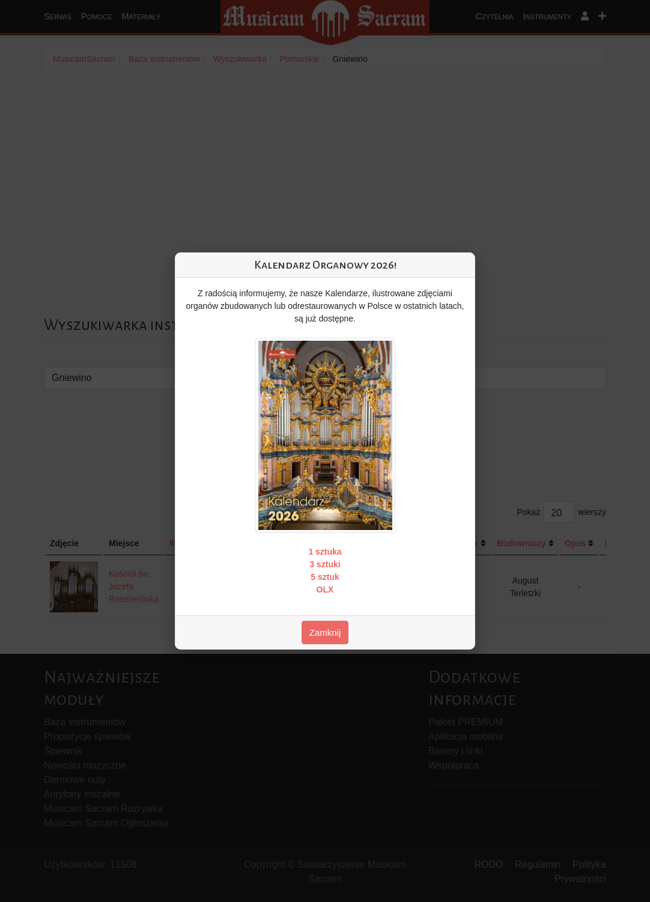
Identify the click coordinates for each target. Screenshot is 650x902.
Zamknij (325, 632)
